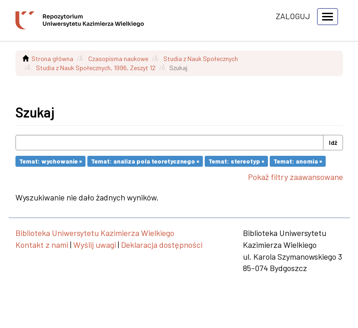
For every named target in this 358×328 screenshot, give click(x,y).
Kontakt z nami (41, 245)
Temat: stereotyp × (236, 161)
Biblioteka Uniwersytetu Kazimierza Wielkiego (94, 233)
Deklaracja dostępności (161, 245)
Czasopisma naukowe (118, 58)
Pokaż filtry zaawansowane (295, 177)
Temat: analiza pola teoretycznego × (145, 161)
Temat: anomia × (297, 161)
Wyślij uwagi (94, 245)
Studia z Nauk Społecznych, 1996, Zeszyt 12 (96, 68)
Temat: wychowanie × (50, 161)
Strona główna (52, 58)
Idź (333, 142)
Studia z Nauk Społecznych (200, 58)
